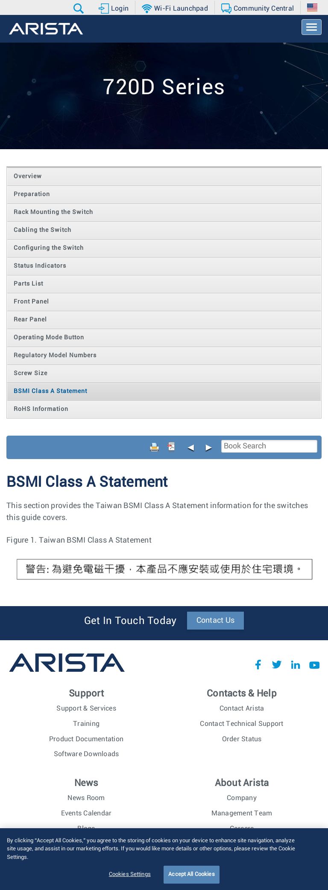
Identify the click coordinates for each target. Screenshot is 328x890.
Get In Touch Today (130, 621)
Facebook (258, 664)
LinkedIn (295, 664)
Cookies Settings (130, 879)
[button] (79, 8)
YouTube (314, 664)
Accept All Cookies (191, 879)
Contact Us (215, 620)
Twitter (277, 664)
